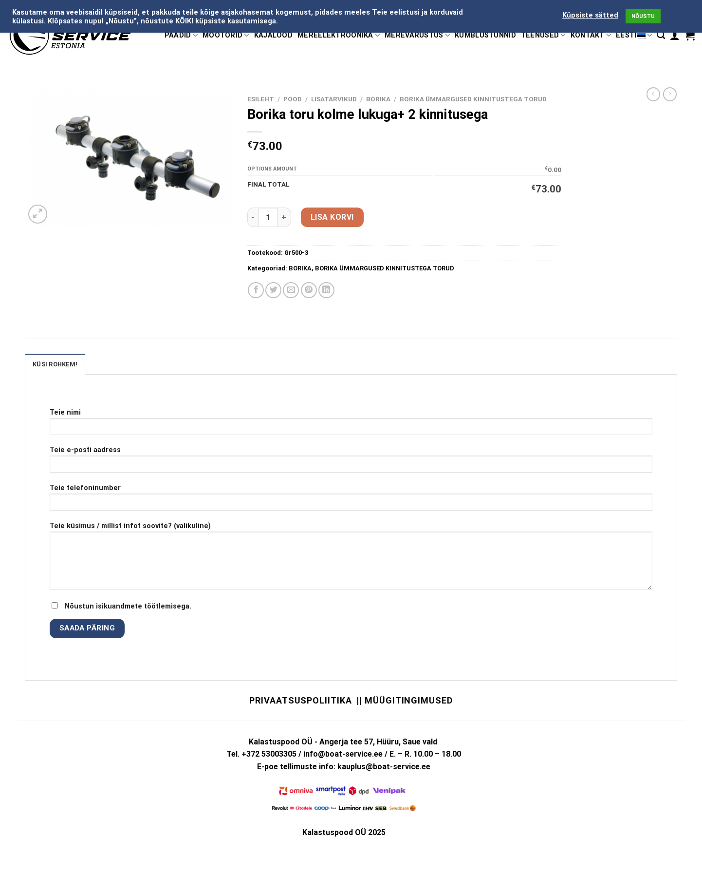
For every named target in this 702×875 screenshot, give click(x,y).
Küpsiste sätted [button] (590, 15)
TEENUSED (543, 35)
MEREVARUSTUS (417, 35)
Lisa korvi (332, 217)
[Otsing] (661, 35)
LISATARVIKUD (334, 99)
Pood (292, 99)
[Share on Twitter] (273, 290)
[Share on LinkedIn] (326, 290)
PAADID (181, 35)
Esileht (260, 99)
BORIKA (378, 99)
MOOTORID (226, 35)
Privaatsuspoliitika (300, 700)
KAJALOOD (273, 35)
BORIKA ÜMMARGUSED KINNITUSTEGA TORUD (473, 99)
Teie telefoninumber (351, 500)
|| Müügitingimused (404, 700)
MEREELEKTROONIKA (338, 35)
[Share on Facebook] (256, 290)
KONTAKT (591, 35)
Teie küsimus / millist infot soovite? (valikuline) (351, 559)
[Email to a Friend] (291, 290)
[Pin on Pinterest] (309, 290)
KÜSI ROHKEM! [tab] (55, 364)
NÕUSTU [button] (643, 16)
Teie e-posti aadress (351, 462)
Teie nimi (351, 425)
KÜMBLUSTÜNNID (485, 35)
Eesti (634, 35)
